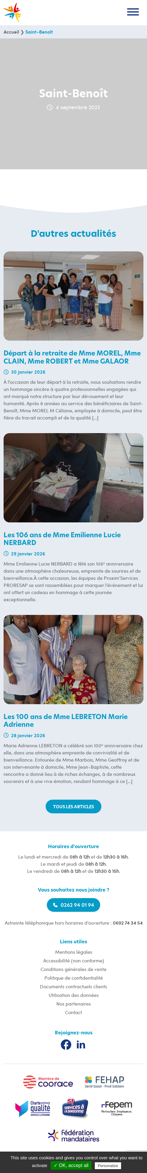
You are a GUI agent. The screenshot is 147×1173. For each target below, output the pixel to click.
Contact (73, 1012)
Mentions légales (73, 951)
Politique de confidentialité (73, 977)
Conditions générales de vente (73, 969)
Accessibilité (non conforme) (73, 960)
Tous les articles (73, 807)
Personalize (108, 1165)
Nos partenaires (73, 1003)
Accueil (11, 31)
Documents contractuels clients (73, 986)
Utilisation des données (74, 995)
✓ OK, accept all (71, 1165)
